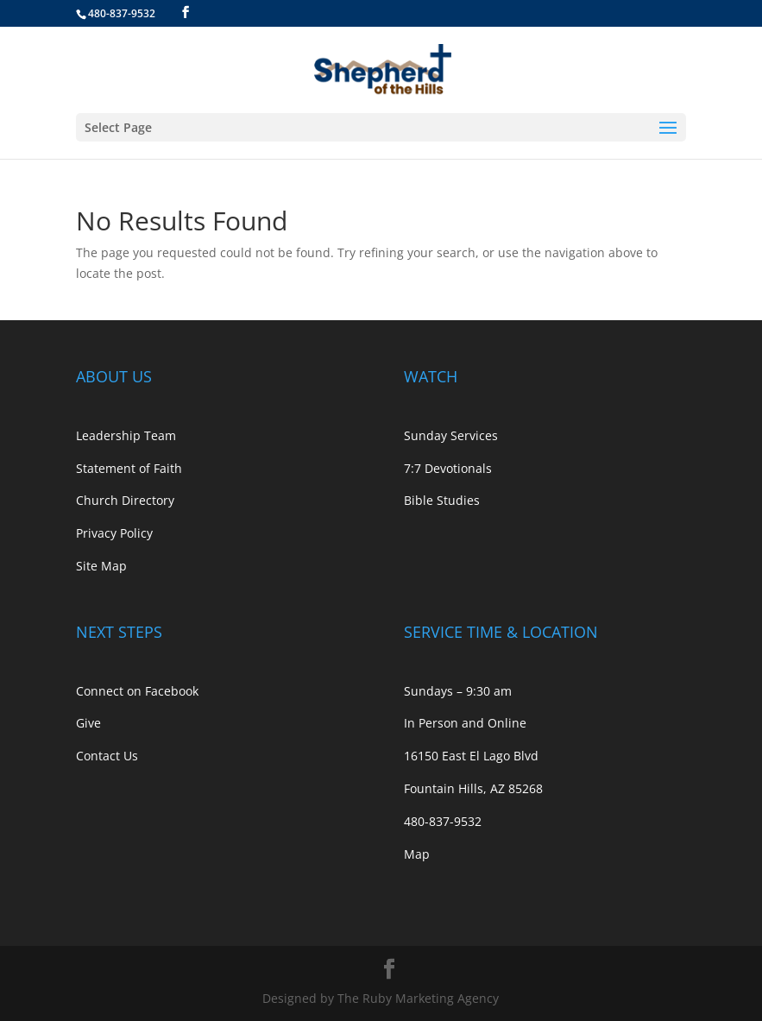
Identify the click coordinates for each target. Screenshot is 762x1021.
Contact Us (107, 755)
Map (417, 854)
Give (88, 723)
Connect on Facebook (137, 691)
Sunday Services (451, 435)
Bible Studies (442, 500)
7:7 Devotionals (448, 468)
